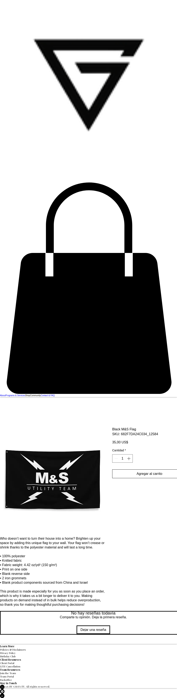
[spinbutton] (122, 458)
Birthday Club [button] (8, 656)
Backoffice (6, 679)
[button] (88, 288)
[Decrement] (116, 458)
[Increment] (129, 458)
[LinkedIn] (88, 687)
